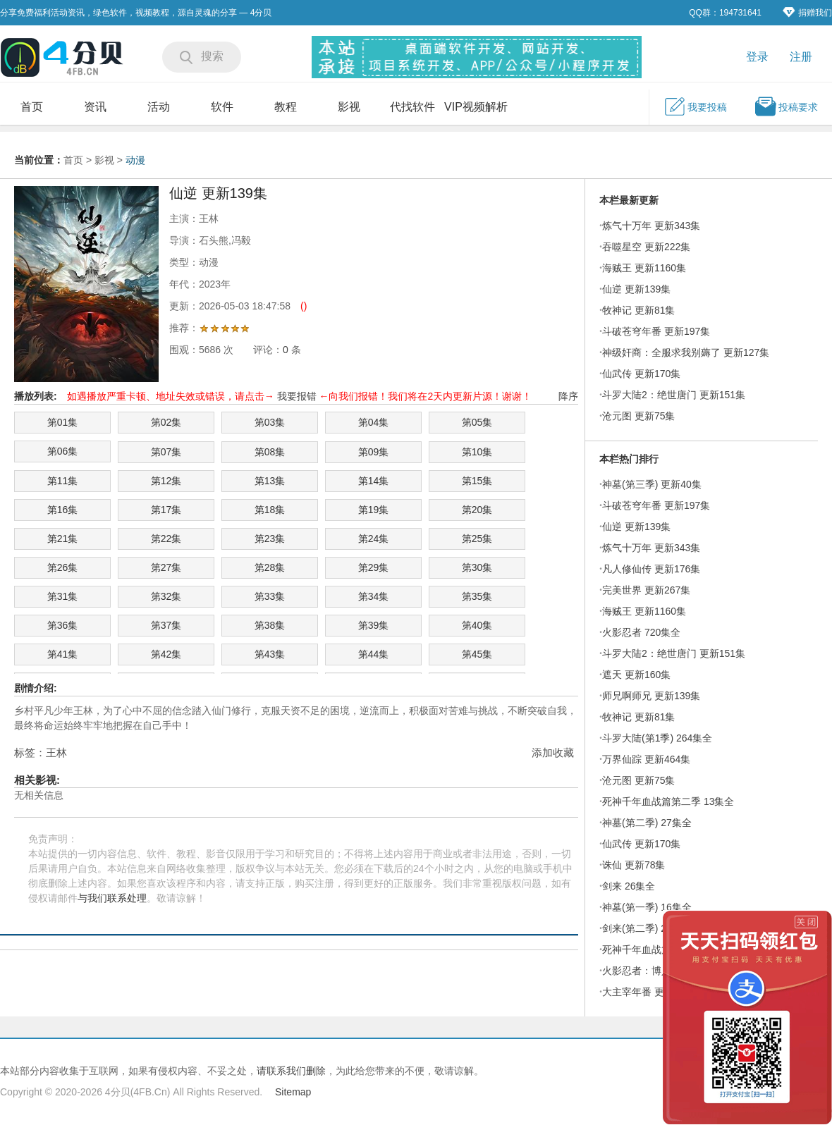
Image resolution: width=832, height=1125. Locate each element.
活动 (158, 107)
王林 (56, 752)
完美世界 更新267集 (646, 590)
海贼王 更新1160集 (644, 267)
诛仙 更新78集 (633, 865)
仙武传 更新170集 (641, 373)
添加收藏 (553, 752)
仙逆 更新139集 (636, 289)
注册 (801, 57)
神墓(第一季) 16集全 (647, 907)
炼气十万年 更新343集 (651, 225)
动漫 (135, 160)
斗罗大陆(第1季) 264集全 (657, 738)
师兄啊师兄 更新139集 (651, 695)
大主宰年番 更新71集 (648, 991)
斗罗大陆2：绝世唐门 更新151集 (673, 394)
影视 (349, 107)
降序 (568, 396)
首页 (31, 107)
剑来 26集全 (628, 886)
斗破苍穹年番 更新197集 (656, 331)
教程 (285, 107)
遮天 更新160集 (636, 674)
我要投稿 (695, 106)
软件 (222, 107)
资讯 (95, 107)
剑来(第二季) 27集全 (647, 928)
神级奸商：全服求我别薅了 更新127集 (685, 352)
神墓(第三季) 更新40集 (652, 484)
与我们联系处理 (112, 898)
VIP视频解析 (476, 107)
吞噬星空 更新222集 (646, 246)
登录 (757, 57)
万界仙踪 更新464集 (646, 759)
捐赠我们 (807, 12)
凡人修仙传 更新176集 (651, 568)
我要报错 (297, 396)
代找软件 (412, 107)
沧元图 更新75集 (638, 416)
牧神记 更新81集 (638, 310)
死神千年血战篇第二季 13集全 (668, 801)
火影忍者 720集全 (641, 632)
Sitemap (293, 1092)
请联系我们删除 (291, 1070)
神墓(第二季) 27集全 (647, 822)
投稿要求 (786, 106)
